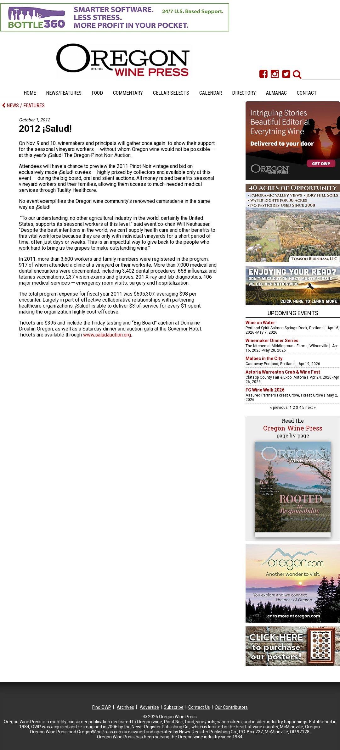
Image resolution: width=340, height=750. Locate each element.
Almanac (276, 93)
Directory (244, 93)
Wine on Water (260, 322)
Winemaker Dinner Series (272, 340)
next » (310, 407)
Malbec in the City (264, 358)
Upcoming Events (293, 313)
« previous (279, 407)
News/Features (64, 93)
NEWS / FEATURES (23, 105)
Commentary (128, 93)
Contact (307, 93)
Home (30, 93)
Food (97, 93)
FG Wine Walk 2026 (265, 389)
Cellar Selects (171, 93)
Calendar (210, 93)
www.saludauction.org (107, 335)
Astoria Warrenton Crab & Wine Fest (283, 372)
